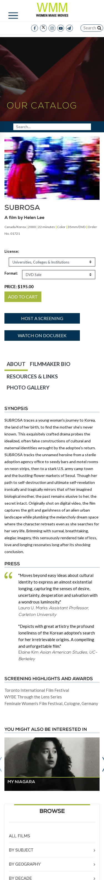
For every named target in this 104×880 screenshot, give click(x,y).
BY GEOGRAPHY (25, 864)
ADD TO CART (23, 296)
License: (11, 251)
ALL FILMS (19, 835)
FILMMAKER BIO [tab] (50, 364)
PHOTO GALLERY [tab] (28, 387)
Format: (11, 273)
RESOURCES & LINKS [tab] (32, 376)
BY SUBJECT (21, 850)
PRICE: (19, 286)
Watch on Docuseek (42, 335)
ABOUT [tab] (16, 364)
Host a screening (42, 318)
